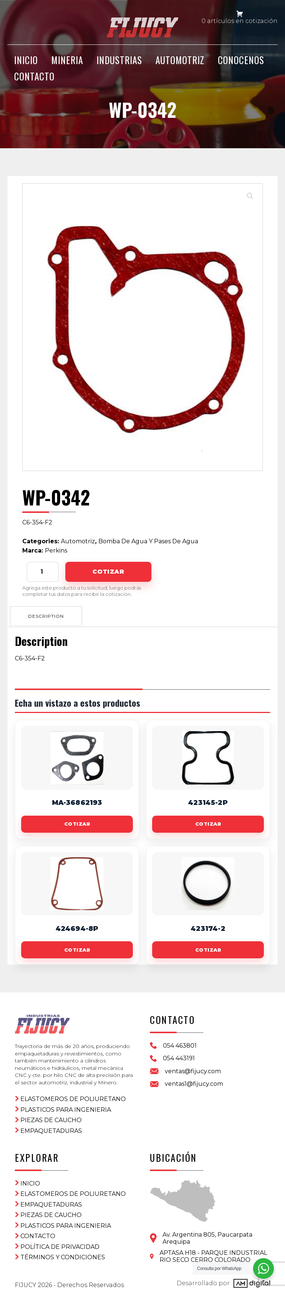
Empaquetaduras (51, 1126)
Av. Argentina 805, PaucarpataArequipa (207, 1234)
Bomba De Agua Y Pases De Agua (148, 541)
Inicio (30, 1179)
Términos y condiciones (62, 1253)
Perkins (56, 550)
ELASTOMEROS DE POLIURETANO (73, 1094)
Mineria (67, 64)
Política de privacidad (59, 1242)
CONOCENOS (241, 64)
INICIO (26, 64)
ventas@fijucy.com (193, 1070)
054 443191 (179, 1057)
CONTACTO (34, 80)
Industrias (119, 64)
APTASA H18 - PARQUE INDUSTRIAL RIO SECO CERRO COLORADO (213, 1252)
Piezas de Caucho (51, 1116)
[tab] (47, 615)
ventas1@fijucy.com (194, 1083)
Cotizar (108, 571)
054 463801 (180, 1045)
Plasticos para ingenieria (65, 1105)
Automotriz (179, 64)
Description (47, 615)
